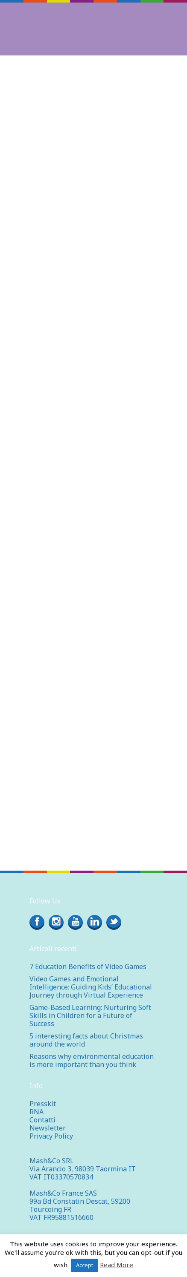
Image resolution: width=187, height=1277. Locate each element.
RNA (36, 1111)
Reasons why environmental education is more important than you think (91, 1060)
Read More (116, 1264)
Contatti (42, 1120)
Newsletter (47, 1128)
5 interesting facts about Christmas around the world (86, 1040)
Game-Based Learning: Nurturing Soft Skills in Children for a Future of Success (90, 1015)
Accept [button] (84, 1265)
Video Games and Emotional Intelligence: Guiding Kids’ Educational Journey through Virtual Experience (90, 987)
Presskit (42, 1103)
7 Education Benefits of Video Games (87, 966)
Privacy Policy (51, 1136)
